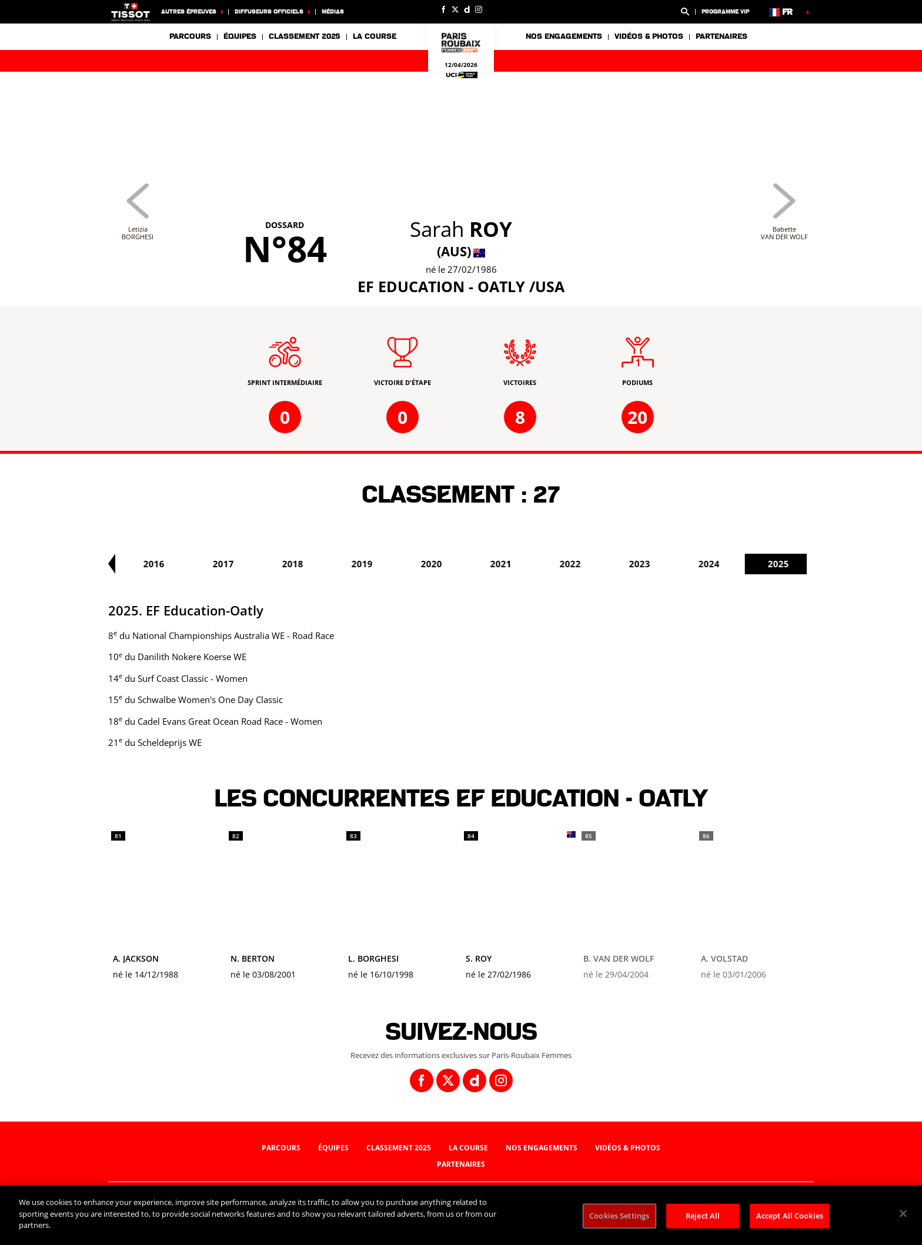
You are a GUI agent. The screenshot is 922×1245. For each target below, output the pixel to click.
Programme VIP (725, 11)
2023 (713, 564)
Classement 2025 (304, 36)
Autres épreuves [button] (188, 11)
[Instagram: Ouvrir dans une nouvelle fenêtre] (478, 9)
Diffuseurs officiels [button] (269, 11)
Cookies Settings (619, 1215)
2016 (228, 564)
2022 (644, 564)
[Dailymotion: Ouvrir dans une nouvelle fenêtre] (466, 9)
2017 (297, 564)
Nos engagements (541, 1148)
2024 (783, 564)
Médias (333, 11)
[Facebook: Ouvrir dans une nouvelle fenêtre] (443, 9)
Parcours (190, 36)
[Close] (903, 1214)
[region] (461, 1215)
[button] (685, 12)
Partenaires (721, 36)
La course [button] (374, 36)
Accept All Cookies (789, 1215)
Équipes (333, 1148)
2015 (158, 564)
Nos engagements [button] (564, 36)
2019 (436, 564)
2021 (575, 564)
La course (468, 1148)
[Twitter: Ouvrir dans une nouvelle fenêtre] (455, 9)
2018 (367, 564)
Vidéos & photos (648, 36)
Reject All (703, 1215)
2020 (505, 564)
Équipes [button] (239, 36)
